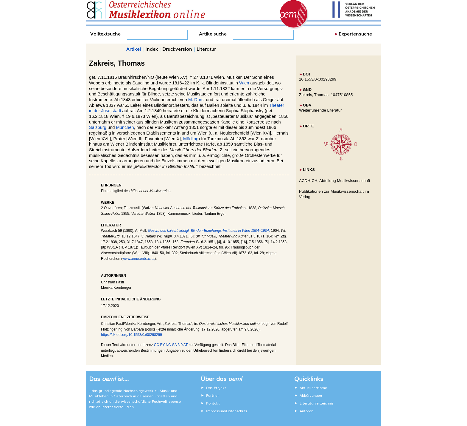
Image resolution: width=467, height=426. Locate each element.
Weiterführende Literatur (320, 110)
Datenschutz (236, 410)
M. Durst (196, 99)
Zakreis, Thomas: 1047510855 (326, 94)
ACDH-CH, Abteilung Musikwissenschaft (334, 180)
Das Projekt (216, 387)
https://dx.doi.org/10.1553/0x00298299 (131, 335)
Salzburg (97, 127)
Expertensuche (355, 33)
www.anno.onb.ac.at (138, 259)
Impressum (215, 410)
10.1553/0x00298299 (317, 79)
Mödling (190, 138)
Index (151, 48)
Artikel (133, 48)
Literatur (206, 48)
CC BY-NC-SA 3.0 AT (171, 345)
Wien (244, 83)
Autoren (306, 410)
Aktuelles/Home (313, 387)
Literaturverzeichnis (317, 403)
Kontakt (213, 403)
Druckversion (177, 48)
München (125, 127)
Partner (212, 395)
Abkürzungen (311, 395)
